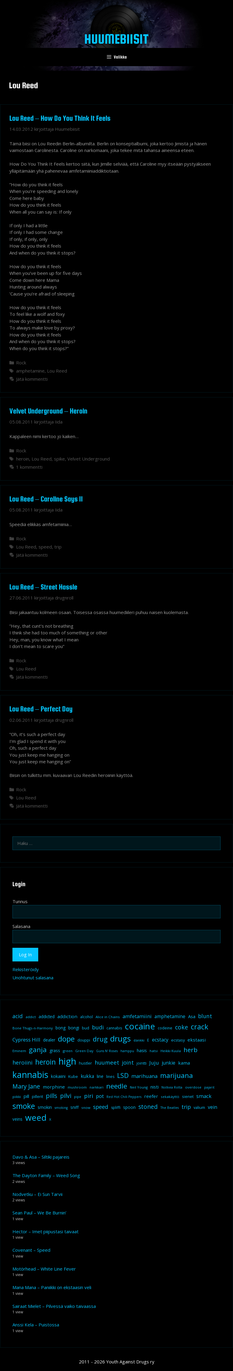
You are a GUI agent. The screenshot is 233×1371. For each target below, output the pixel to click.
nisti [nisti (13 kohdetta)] (154, 1087)
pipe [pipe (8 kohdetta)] (77, 1096)
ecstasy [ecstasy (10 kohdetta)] (178, 1040)
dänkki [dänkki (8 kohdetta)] (138, 1040)
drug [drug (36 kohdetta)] (100, 1039)
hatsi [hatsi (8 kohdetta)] (154, 1051)
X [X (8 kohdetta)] (50, 1119)
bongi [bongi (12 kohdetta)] (73, 1028)
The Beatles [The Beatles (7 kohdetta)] (169, 1108)
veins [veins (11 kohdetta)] (17, 1119)
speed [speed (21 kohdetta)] (100, 1106)
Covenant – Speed (31, 1250)
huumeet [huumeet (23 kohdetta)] (107, 1062)
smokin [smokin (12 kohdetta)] (45, 1107)
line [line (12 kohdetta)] (100, 1076)
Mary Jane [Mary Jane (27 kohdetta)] (26, 1086)
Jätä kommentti (32, 379)
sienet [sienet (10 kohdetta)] (188, 1096)
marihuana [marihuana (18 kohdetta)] (144, 1075)
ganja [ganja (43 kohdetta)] (38, 1049)
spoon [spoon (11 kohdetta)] (129, 1107)
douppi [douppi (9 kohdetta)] (83, 1040)
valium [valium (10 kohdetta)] (199, 1107)
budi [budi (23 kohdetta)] (98, 1027)
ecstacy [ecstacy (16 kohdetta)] (160, 1039)
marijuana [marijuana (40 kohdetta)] (176, 1075)
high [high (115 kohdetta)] (67, 1061)
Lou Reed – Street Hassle (43, 587)
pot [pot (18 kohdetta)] (100, 1095)
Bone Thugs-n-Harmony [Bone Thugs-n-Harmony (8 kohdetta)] (32, 1028)
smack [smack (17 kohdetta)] (203, 1095)
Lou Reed (57, 371)
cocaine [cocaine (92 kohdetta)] (140, 1026)
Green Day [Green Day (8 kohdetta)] (84, 1051)
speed (45, 547)
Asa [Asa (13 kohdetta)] (191, 1016)
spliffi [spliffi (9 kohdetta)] (115, 1107)
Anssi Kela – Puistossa (35, 1325)
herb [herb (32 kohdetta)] (191, 1049)
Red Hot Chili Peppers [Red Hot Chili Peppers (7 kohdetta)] (123, 1097)
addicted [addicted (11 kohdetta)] (47, 1016)
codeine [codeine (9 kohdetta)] (165, 1028)
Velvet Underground (88, 459)
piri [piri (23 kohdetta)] (88, 1095)
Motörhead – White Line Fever (44, 1269)
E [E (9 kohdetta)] (148, 1040)
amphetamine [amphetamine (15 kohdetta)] (169, 1016)
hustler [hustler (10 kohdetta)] (85, 1063)
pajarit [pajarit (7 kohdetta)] (209, 1087)
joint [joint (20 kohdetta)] (128, 1062)
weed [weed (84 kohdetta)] (35, 1117)
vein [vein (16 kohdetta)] (212, 1107)
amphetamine (30, 371)
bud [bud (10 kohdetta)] (85, 1028)
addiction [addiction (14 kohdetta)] (67, 1016)
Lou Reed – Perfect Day (41, 709)
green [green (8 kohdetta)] (68, 1051)
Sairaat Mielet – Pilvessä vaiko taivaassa (54, 1306)
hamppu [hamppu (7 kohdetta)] (127, 1051)
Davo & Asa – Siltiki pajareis (40, 1157)
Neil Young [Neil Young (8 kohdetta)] (139, 1087)
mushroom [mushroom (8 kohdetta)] (77, 1087)
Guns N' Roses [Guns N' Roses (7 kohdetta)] (107, 1051)
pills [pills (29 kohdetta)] (51, 1096)
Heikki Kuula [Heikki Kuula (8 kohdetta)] (170, 1051)
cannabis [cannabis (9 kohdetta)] (114, 1028)
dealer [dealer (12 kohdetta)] (49, 1040)
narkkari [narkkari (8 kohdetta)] (96, 1087)
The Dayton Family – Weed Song (46, 1175)
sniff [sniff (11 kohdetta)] (74, 1107)
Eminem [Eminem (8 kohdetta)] (19, 1051)
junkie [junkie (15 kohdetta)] (168, 1062)
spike (59, 459)
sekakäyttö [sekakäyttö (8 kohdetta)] (170, 1096)
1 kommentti (29, 467)
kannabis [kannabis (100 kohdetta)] (30, 1074)
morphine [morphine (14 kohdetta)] (54, 1087)
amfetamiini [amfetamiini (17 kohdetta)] (137, 1016)
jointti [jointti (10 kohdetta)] (142, 1063)
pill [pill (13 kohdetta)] (26, 1096)
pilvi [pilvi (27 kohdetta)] (65, 1096)
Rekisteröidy (25, 969)
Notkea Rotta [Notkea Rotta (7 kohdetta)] (171, 1087)
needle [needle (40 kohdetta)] (116, 1085)
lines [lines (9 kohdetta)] (110, 1076)
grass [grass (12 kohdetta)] (54, 1050)
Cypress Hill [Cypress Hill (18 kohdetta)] (26, 1039)
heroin (22, 459)
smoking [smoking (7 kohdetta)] (61, 1108)
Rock (21, 363)
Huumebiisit (116, 38)
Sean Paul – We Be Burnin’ (39, 1213)
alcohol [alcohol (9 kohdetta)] (86, 1016)
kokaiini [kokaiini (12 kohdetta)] (58, 1076)
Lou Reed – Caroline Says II (46, 499)
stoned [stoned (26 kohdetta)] (148, 1107)
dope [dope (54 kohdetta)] (66, 1039)
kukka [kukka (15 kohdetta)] (87, 1076)
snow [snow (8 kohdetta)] (85, 1107)
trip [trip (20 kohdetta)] (186, 1106)
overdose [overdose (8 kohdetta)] (193, 1087)
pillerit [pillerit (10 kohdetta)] (37, 1096)
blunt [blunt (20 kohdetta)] (205, 1016)
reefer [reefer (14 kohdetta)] (151, 1096)
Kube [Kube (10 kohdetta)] (73, 1076)
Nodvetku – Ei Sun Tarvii (37, 1194)
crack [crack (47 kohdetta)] (199, 1027)
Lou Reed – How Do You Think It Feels (59, 118)
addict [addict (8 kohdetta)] (30, 1017)
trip (58, 547)
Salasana (21, 926)
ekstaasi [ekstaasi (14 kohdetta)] (196, 1040)
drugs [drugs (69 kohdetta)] (120, 1038)
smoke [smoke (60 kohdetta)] (23, 1106)
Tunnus (20, 901)
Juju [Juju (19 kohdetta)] (154, 1062)
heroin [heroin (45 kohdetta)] (45, 1062)
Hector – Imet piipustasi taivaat (45, 1231)
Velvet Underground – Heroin (48, 411)
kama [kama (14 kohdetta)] (184, 1063)
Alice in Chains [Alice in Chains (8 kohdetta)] (108, 1017)
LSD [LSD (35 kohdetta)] (123, 1075)
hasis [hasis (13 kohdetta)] (142, 1050)
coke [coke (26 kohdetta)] (181, 1027)
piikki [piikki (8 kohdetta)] (16, 1096)
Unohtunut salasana (32, 977)
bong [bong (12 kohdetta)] (61, 1028)
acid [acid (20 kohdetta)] (17, 1016)
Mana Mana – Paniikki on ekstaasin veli (51, 1287)
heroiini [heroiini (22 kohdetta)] (22, 1062)
